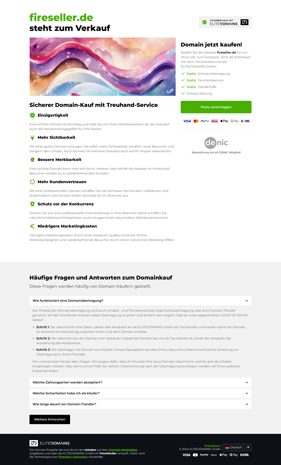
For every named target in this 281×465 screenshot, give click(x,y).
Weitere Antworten (49, 419)
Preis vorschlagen (216, 107)
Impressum (212, 445)
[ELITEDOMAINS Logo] (88, 443)
